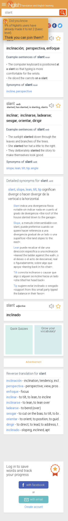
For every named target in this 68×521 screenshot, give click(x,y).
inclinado (12, 430)
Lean (16, 247)
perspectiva (14, 386)
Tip (15, 285)
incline (10, 91)
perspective (24, 91)
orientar (11, 419)
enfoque (12, 391)
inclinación (14, 380)
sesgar (11, 413)
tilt (23, 168)
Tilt (15, 272)
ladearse (12, 408)
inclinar (11, 397)
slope (10, 168)
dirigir (10, 424)
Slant (11, 189)
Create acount (33, 507)
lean (17, 168)
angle (34, 168)
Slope (17, 223)
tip (28, 168)
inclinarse (13, 402)
